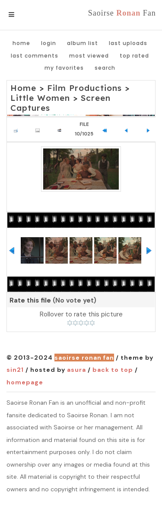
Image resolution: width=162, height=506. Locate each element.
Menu (25, 14)
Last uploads (128, 43)
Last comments (34, 55)
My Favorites (64, 67)
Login (48, 43)
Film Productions (84, 88)
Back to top (112, 370)
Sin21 (15, 370)
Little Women (40, 98)
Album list (82, 43)
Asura (76, 370)
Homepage (24, 382)
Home (21, 43)
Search (105, 67)
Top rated (134, 55)
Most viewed (89, 55)
